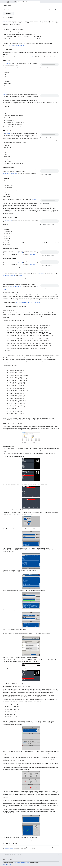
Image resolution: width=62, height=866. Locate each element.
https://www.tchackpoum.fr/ (15, 286)
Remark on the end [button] (11, 843)
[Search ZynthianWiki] (28, 2)
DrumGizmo (5, 21)
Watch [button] (52, 9)
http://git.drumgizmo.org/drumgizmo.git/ (16, 45)
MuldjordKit (7, 133)
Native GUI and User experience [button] (15, 683)
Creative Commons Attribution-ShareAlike (21, 862)
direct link (20, 275)
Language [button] (7, 9)
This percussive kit (7, 220)
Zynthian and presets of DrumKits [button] (15, 306)
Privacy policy (5, 864)
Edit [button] (58, 9)
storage (37, 242)
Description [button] (9, 17)
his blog (20, 252)
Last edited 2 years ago (10, 854)
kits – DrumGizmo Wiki (27, 56)
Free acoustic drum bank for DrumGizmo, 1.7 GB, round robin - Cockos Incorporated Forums (20, 288)
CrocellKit (7, 63)
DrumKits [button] (8, 49)
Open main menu (5, 2)
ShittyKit (34, 199)
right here (32, 254)
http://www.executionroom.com (10, 173)
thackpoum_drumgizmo (21, 302)
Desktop (11, 864)
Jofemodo (19, 854)
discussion (41, 273)
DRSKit (4, 94)
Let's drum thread (8, 848)
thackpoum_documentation (33, 302)
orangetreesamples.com (8, 275)
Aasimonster (8, 170)
